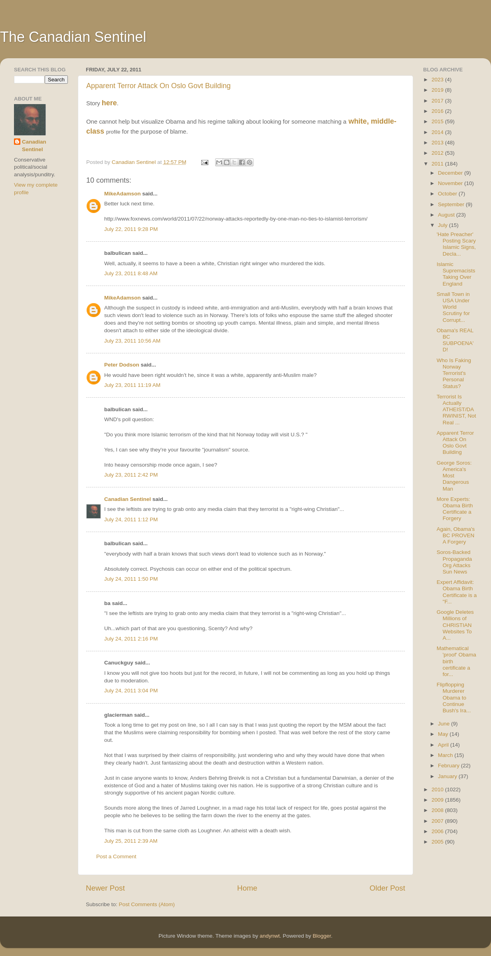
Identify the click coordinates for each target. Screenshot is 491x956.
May (443, 734)
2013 (438, 143)
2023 (438, 80)
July (443, 225)
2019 (438, 90)
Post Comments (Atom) (147, 904)
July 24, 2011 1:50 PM (131, 579)
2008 (438, 810)
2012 (438, 153)
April (444, 745)
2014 (438, 132)
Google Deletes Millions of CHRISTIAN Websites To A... (455, 625)
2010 (438, 789)
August (447, 215)
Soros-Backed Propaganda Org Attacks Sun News (454, 562)
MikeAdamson (122, 194)
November (451, 183)
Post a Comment (116, 856)
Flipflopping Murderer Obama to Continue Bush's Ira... (454, 698)
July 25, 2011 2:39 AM (131, 841)
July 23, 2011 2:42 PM (131, 475)
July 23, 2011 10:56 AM (132, 341)
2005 (438, 842)
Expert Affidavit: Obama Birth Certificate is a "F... (457, 592)
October (448, 194)
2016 (438, 111)
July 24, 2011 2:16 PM (131, 639)
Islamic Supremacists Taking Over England (456, 274)
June (444, 724)
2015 (438, 121)
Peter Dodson (121, 365)
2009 (438, 800)
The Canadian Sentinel (73, 37)
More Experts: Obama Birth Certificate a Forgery (455, 509)
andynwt (269, 936)
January (448, 776)
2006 (438, 831)
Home (247, 888)
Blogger (322, 936)
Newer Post (105, 888)
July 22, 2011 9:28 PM (131, 229)
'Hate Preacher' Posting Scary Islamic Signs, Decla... (456, 244)
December (451, 173)
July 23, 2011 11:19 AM (132, 385)
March (446, 755)
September (452, 204)
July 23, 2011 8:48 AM (131, 273)
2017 (438, 101)
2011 (438, 164)
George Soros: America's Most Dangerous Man (454, 476)
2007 (438, 821)
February (449, 766)
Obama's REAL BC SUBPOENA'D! (455, 340)
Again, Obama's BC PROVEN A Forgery (456, 535)
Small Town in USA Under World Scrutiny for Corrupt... (453, 307)
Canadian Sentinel (127, 499)
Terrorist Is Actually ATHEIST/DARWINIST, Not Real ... (456, 410)
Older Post (387, 888)
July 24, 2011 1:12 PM (131, 519)
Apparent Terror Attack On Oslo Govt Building (158, 86)
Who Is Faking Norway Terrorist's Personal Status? (454, 373)
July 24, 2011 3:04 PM (131, 691)
